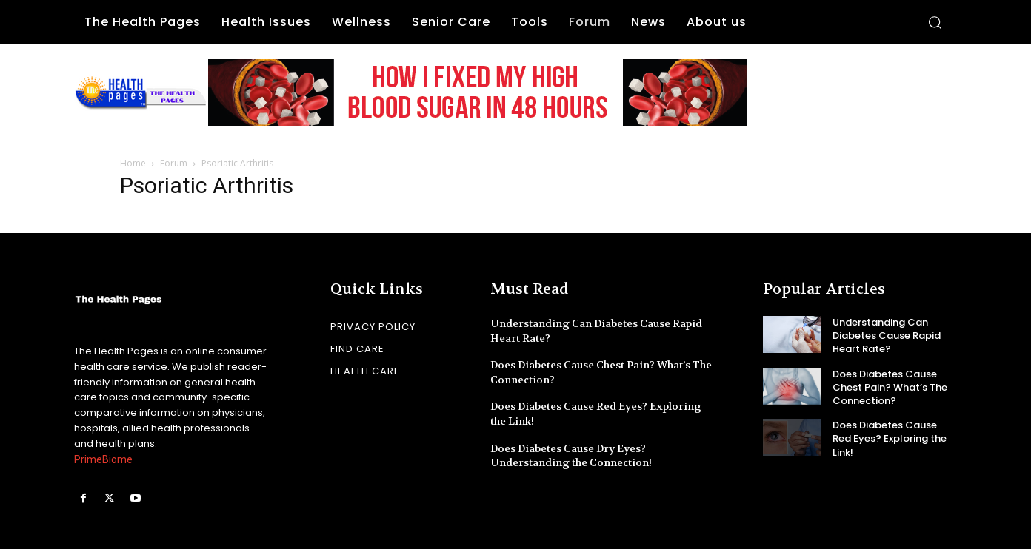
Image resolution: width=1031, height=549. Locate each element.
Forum (173, 163)
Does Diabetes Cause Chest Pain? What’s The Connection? (890, 387)
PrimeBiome (103, 459)
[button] (934, 22)
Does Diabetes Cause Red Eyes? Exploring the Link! (890, 438)
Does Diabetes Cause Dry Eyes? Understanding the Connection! (571, 456)
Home (133, 163)
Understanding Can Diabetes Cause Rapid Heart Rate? (887, 335)
